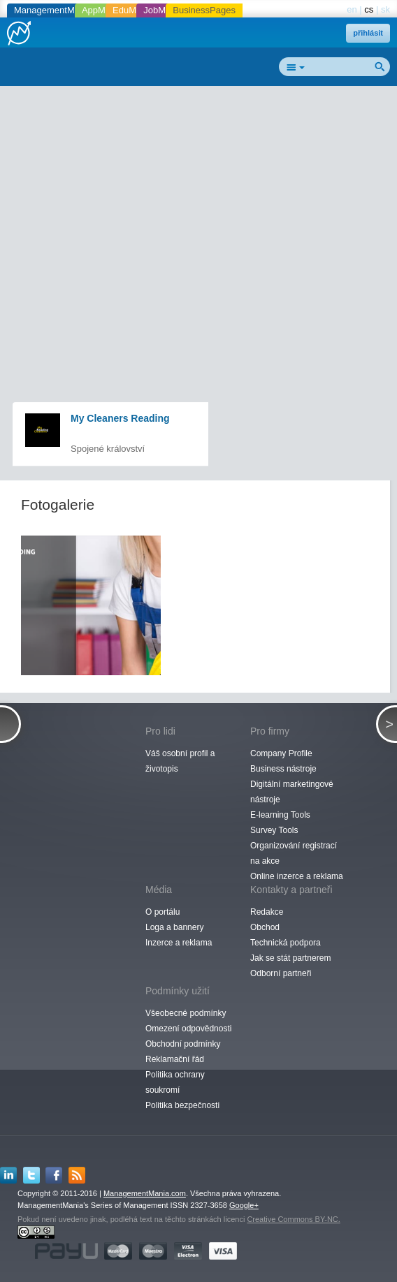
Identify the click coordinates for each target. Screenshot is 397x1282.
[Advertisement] (203, 192)
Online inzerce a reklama (296, 876)
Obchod (265, 927)
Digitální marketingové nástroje (291, 791)
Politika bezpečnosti (182, 1105)
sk (385, 9)
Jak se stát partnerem (290, 958)
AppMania (102, 10)
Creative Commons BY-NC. (293, 1219)
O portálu (162, 912)
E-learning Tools (280, 815)
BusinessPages (204, 10)
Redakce (266, 912)
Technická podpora (285, 943)
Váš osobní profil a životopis (180, 761)
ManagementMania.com (144, 1193)
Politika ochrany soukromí (175, 1082)
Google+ (244, 1205)
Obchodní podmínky (182, 1044)
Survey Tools (274, 830)
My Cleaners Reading (120, 418)
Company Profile (281, 753)
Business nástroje (283, 769)
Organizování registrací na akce (293, 853)
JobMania (162, 10)
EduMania (133, 10)
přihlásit (368, 33)
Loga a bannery (174, 927)
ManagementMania (53, 10)
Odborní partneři (280, 973)
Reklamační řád (174, 1059)
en (351, 9)
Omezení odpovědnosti (188, 1028)
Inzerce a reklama (178, 943)
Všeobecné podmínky (185, 1013)
